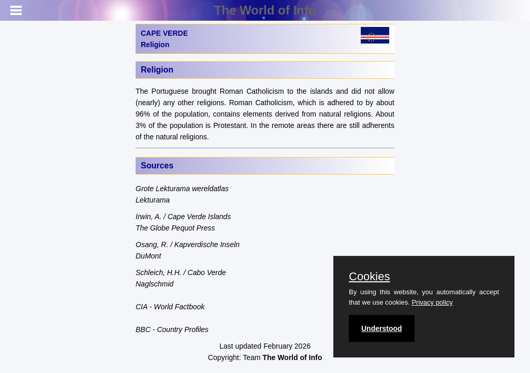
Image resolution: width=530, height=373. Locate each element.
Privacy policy (431, 302)
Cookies (369, 276)
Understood (381, 328)
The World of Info (265, 10)
